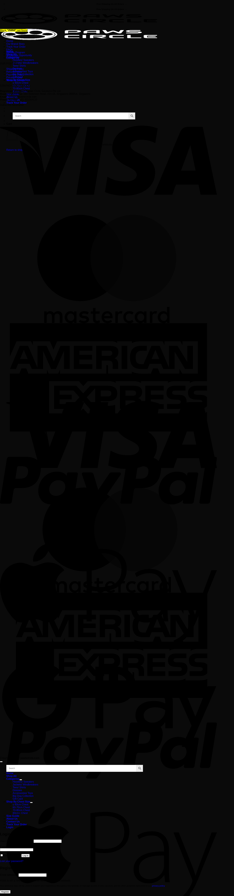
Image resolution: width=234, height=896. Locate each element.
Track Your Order (16, 102)
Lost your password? (11, 861)
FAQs (9, 49)
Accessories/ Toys (23, 71)
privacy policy (158, 886)
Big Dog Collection (23, 796)
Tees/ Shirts (19, 65)
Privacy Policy (14, 77)
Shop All (11, 776)
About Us (12, 818)
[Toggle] (20, 779)
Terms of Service (15, 80)
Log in (25, 855)
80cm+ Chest (20, 813)
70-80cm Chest (21, 88)
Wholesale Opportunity (19, 55)
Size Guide (12, 816)
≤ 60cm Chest (20, 82)
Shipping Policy (15, 69)
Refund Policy (14, 71)
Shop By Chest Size (18, 801)
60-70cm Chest (21, 807)
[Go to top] (1, 761)
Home (9, 41)
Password (6, 846)
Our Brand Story (15, 44)
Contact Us (12, 58)
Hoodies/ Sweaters (23, 60)
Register (5, 892)
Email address (9, 875)
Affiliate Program (15, 52)
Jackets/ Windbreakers (25, 63)
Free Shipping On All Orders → (112, 4)
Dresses (17, 790)
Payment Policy (15, 74)
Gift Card (18, 798)
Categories (12, 779)
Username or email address (16, 841)
